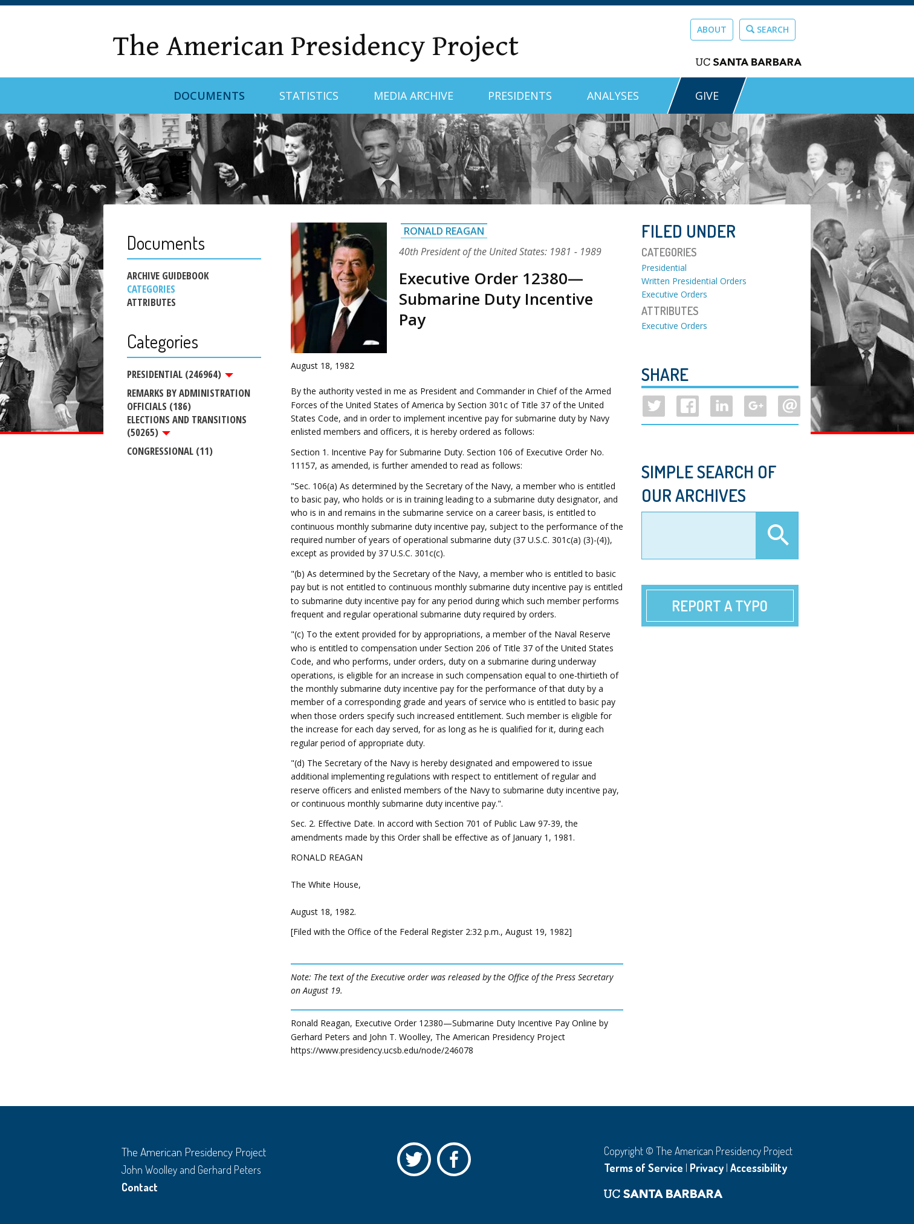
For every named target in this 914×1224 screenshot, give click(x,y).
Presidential (664, 267)
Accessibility (758, 1167)
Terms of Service (643, 1167)
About (712, 29)
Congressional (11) (170, 453)
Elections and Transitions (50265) (187, 427)
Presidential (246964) (180, 374)
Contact (140, 1187)
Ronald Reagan (444, 231)
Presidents (520, 95)
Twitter (417, 1162)
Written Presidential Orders (694, 281)
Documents (209, 95)
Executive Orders (674, 294)
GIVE (707, 95)
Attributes (151, 302)
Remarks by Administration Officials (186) (188, 400)
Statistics (309, 95)
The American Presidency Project (315, 46)
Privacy (707, 1167)
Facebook (457, 1162)
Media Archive (413, 95)
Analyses (613, 95)
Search (767, 29)
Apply (777, 535)
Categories (151, 289)
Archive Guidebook (168, 275)
